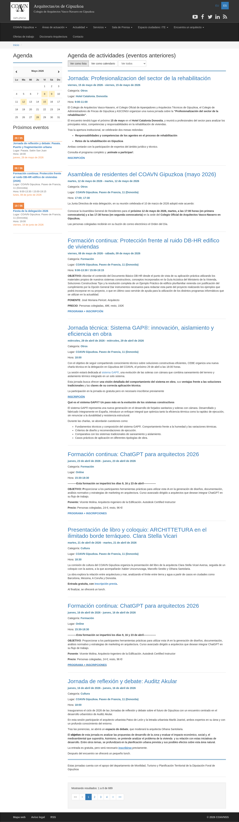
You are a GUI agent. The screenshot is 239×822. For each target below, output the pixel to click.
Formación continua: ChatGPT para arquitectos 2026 (133, 454)
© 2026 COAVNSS (218, 817)
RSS (53, 817)
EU (217, 5)
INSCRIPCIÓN (76, 157)
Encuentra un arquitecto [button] (189, 27)
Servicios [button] (99, 27)
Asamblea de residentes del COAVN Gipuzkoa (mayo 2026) (142, 174)
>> (119, 796)
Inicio (16, 45)
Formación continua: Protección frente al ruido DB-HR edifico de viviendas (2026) (37, 177)
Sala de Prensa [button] (122, 27)
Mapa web (19, 817)
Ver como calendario (103, 63)
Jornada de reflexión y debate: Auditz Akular (122, 681)
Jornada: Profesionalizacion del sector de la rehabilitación (139, 78)
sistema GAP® (110, 372)
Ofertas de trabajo (23, 36)
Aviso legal (38, 817)
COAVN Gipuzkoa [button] (25, 27)
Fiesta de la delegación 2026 (30, 210)
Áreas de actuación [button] (54, 27)
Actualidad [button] (80, 27)
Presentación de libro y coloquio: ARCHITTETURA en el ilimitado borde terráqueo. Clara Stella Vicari (137, 533)
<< (75, 796)
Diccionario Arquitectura (53, 36)
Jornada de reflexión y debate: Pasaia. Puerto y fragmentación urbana (36, 145)
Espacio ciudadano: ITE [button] (153, 27)
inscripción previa (105, 583)
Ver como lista (78, 63)
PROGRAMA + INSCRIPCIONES (87, 513)
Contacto (78, 36)
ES (225, 5)
